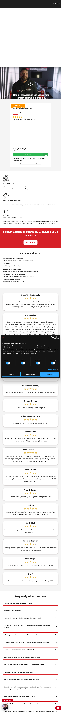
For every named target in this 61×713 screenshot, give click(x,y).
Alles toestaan (50, 374)
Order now (28, 114)
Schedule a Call (30, 202)
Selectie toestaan (31, 374)
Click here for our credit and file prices (30, 123)
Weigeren (11, 374)
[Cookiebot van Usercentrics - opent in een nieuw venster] (52, 337)
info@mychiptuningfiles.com (18, 712)
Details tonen (52, 369)
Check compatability (29, 79)
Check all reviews (17, 79)
